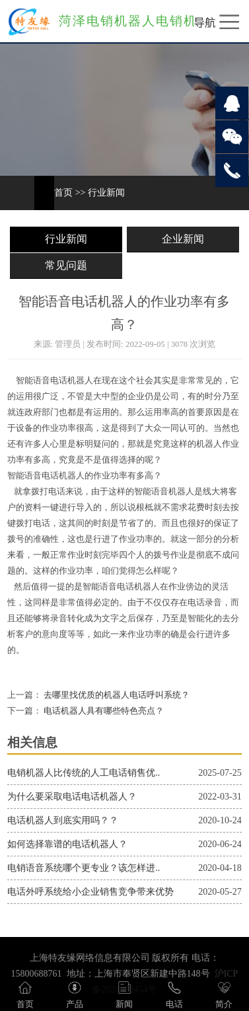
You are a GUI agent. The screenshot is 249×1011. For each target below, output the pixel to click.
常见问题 (66, 265)
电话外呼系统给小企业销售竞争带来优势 (90, 892)
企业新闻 (183, 238)
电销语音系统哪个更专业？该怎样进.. (83, 868)
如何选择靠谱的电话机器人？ (67, 844)
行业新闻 (106, 193)
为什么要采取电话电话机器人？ (72, 797)
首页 (63, 193)
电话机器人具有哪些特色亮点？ (103, 711)
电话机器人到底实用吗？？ (62, 820)
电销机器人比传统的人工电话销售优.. (83, 773)
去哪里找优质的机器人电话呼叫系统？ (116, 695)
